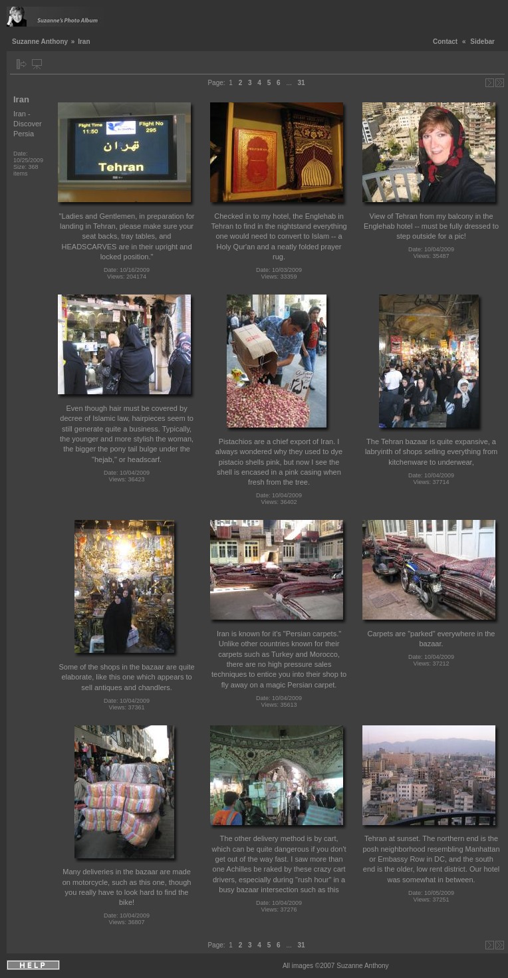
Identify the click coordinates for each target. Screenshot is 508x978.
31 (301, 82)
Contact (445, 41)
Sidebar (482, 41)
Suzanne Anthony (40, 41)
